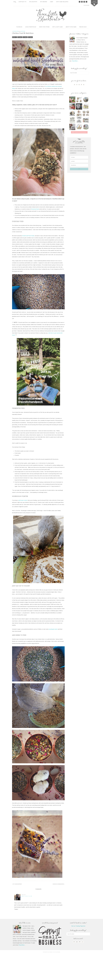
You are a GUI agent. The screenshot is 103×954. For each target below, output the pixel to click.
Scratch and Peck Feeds (28, 235)
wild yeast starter (23, 500)
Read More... (75, 61)
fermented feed (35, 209)
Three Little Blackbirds (51, 15)
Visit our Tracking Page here (78, 926)
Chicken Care (15, 31)
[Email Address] (79, 165)
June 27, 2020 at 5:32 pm (27, 896)
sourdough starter (53, 629)
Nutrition (23, 31)
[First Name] (79, 157)
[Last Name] (79, 161)
